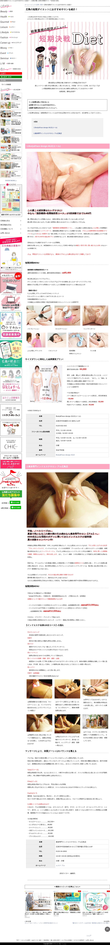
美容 (41, 4)
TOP (17, 940)
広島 (79, 891)
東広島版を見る (5, 225)
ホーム (27, 4)
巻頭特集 (46, 940)
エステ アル (60, 865)
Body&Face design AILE (65, 455)
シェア (89, 936)
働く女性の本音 (55, 940)
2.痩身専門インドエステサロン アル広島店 (48, 133)
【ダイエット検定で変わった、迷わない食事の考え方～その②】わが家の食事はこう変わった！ (38, 914)
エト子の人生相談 (67, 940)
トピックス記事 (34, 4)
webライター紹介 (37, 940)
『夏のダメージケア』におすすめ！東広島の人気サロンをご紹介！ (91, 923)
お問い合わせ (5, 233)
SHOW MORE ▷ (11, 180)
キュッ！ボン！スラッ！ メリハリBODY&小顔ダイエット (41, 923)
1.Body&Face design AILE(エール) (45, 127)
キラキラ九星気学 (79, 940)
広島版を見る (5, 221)
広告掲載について (6, 229)
